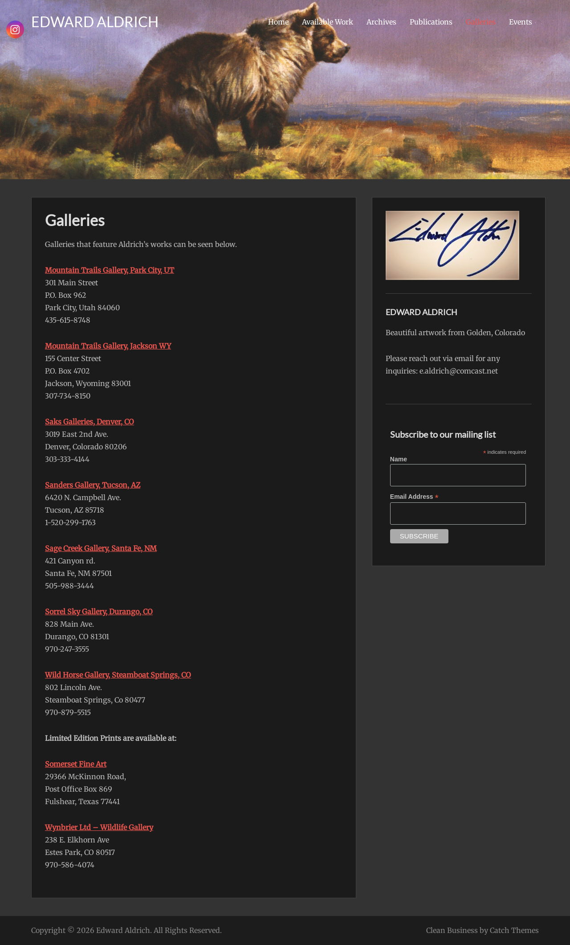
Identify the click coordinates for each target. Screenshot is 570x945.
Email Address (414, 497)
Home (278, 21)
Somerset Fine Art (75, 764)
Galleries (481, 21)
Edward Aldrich (123, 930)
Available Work (327, 21)
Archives (381, 21)
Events (520, 21)
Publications (431, 21)
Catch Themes (514, 930)
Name (398, 459)
